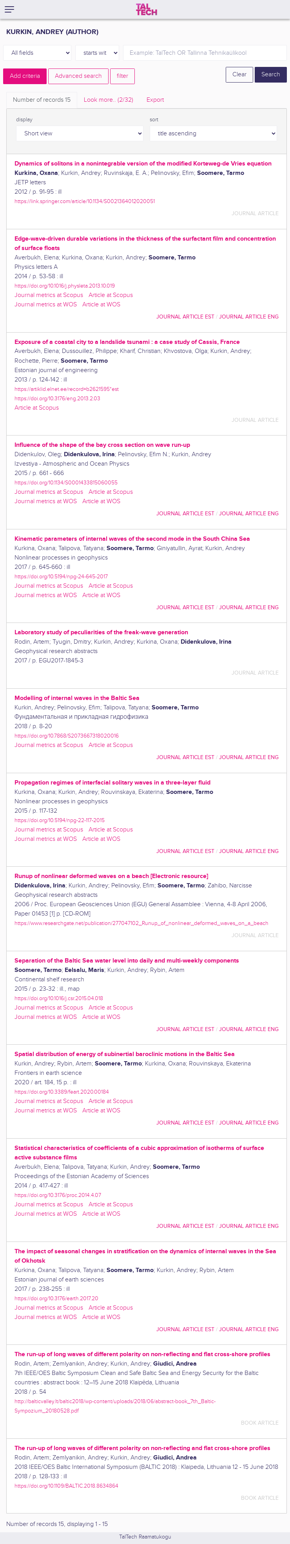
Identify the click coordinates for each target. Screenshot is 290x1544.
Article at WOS (101, 304)
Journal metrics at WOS (45, 304)
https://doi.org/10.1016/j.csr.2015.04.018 (58, 998)
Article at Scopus (111, 295)
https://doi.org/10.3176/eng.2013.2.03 (57, 398)
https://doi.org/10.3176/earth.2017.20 (56, 1298)
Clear (239, 74)
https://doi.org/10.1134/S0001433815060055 (66, 482)
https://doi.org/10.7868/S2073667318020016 (66, 735)
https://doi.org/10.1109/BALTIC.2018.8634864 (66, 1486)
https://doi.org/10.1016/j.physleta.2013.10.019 (64, 286)
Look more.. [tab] (108, 100)
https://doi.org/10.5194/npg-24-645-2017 (61, 576)
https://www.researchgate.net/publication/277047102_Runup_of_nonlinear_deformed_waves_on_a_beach (141, 923)
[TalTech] (147, 9)
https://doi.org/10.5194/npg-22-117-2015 (59, 820)
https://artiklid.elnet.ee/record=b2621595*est (66, 389)
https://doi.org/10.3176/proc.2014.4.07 (57, 1195)
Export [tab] (155, 100)
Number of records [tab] (42, 100)
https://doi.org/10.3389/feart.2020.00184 (61, 1092)
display (24, 120)
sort (154, 120)
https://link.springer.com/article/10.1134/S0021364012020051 (84, 201)
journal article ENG (249, 316)
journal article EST (185, 316)
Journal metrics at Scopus (48, 295)
